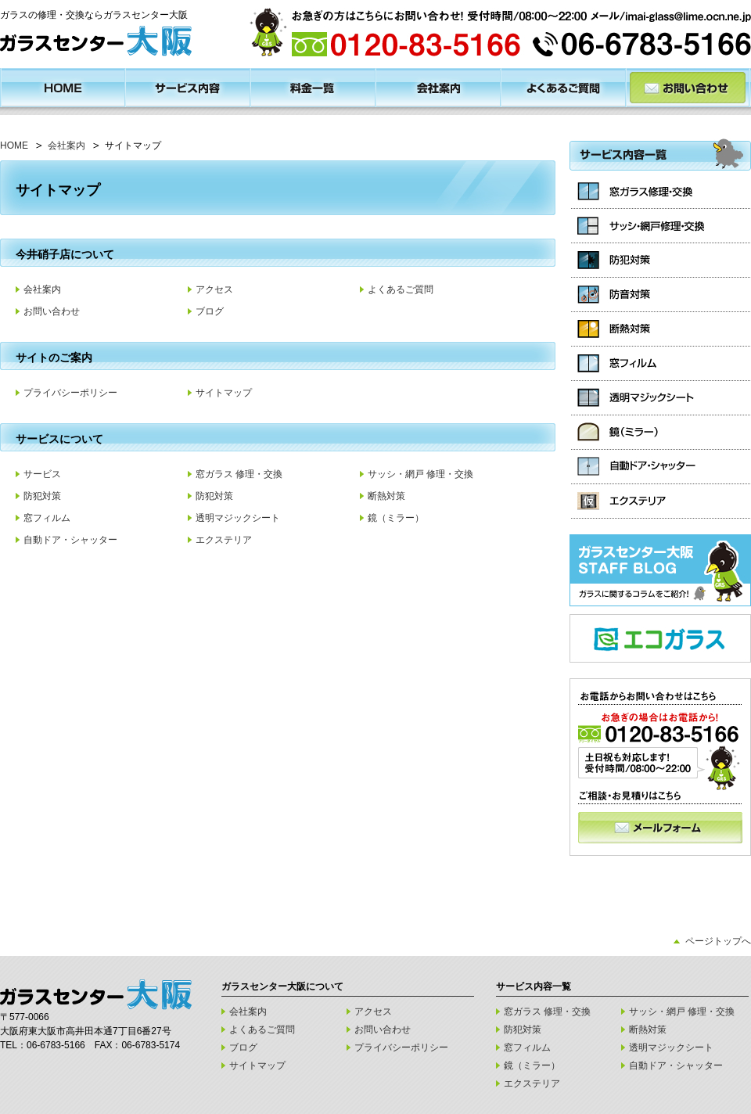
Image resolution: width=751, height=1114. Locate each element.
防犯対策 (42, 496)
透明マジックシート (238, 517)
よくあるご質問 (400, 289)
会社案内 (66, 145)
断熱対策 (386, 496)
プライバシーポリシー (70, 392)
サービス (42, 474)
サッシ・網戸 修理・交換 (420, 474)
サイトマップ (224, 392)
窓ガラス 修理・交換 (239, 474)
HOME (14, 145)
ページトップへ (718, 941)
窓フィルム (46, 517)
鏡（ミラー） (396, 517)
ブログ (210, 311)
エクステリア (224, 539)
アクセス (214, 289)
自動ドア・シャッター (70, 539)
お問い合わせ (51, 311)
